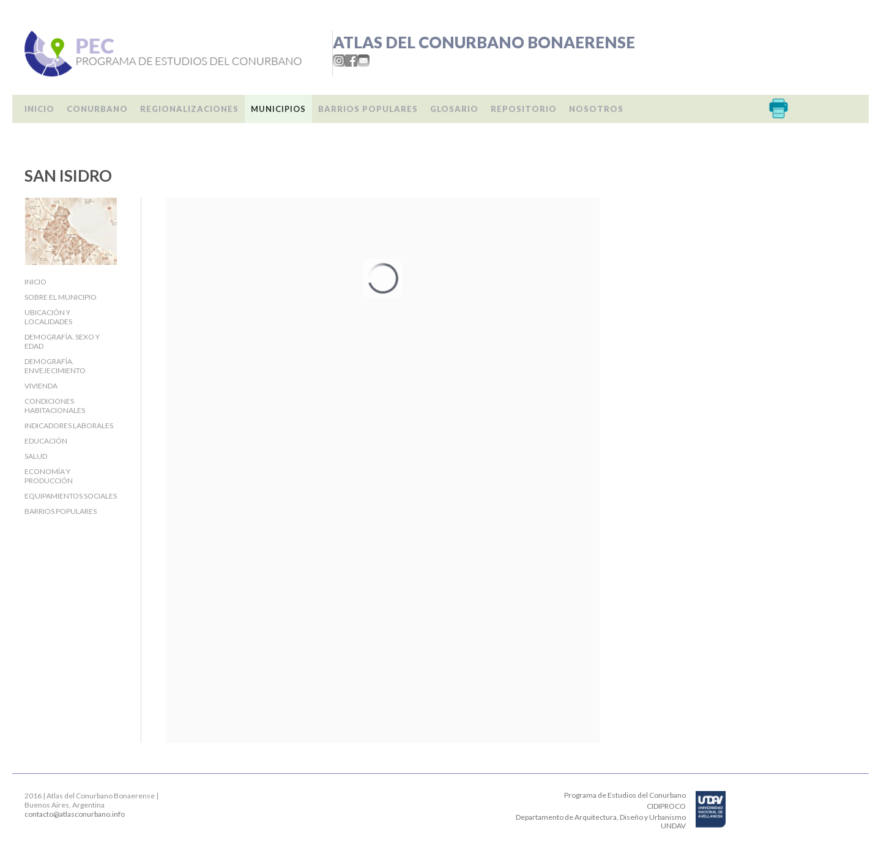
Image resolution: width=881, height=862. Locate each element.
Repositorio (524, 109)
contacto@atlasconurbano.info (74, 814)
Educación (45, 440)
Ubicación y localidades (48, 317)
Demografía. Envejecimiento (55, 366)
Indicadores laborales (68, 425)
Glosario (454, 109)
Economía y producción (48, 476)
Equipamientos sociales (70, 495)
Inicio (39, 109)
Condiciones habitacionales (54, 405)
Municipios (278, 109)
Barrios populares (368, 109)
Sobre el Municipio (60, 297)
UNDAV (673, 825)
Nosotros (596, 109)
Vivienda (41, 385)
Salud (35, 456)
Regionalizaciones (189, 109)
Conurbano (97, 109)
